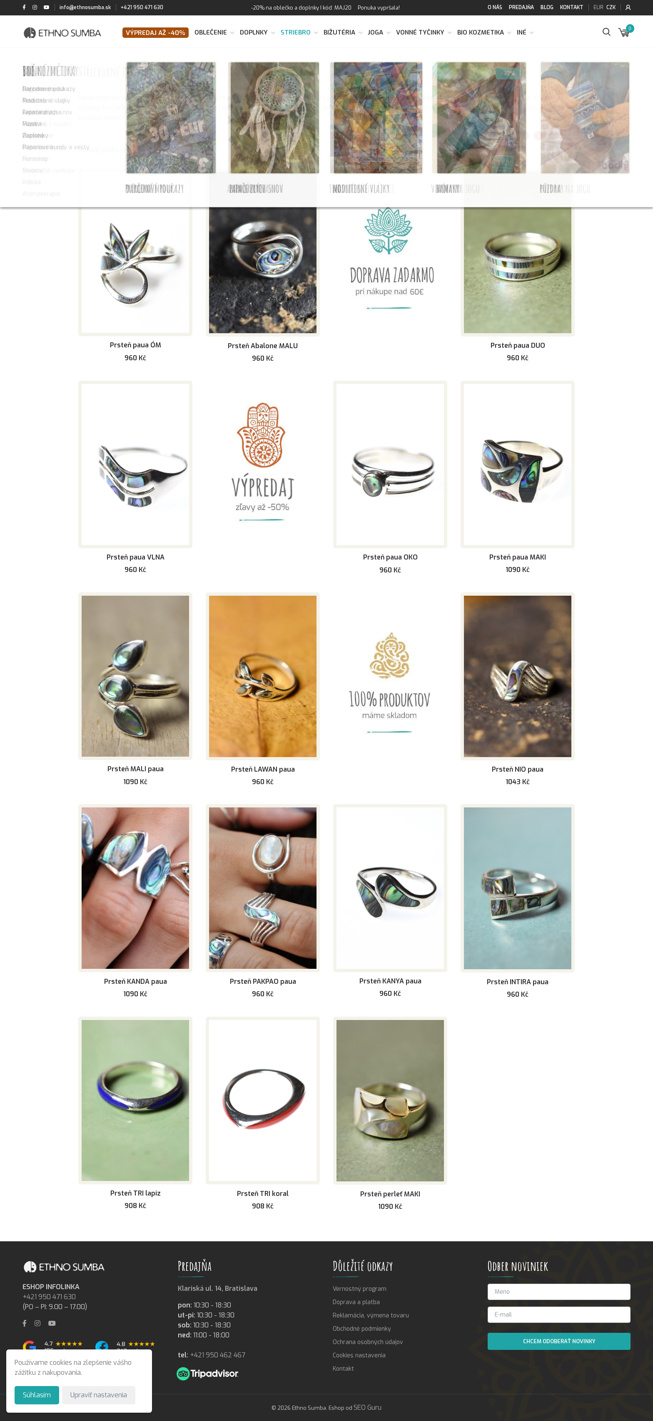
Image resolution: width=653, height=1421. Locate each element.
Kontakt (571, 7)
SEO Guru (367, 1407)
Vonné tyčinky (420, 32)
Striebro (296, 32)
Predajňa (521, 7)
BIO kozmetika (480, 32)
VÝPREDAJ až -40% (155, 33)
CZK (611, 7)
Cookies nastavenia (359, 1355)
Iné (521, 32)
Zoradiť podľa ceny (106, 150)
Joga (375, 32)
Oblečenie (210, 32)
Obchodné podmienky (362, 1329)
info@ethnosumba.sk (85, 7)
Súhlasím (37, 1395)
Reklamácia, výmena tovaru (371, 1316)
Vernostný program (359, 1289)
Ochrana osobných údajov (368, 1342)
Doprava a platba (356, 1302)
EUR (598, 7)
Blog (547, 7)
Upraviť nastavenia (98, 1395)
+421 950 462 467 (217, 1355)
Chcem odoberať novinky (559, 1341)
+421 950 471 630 (142, 7)
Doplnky (254, 32)
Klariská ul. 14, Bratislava (217, 1288)
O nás (495, 7)
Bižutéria (339, 32)
